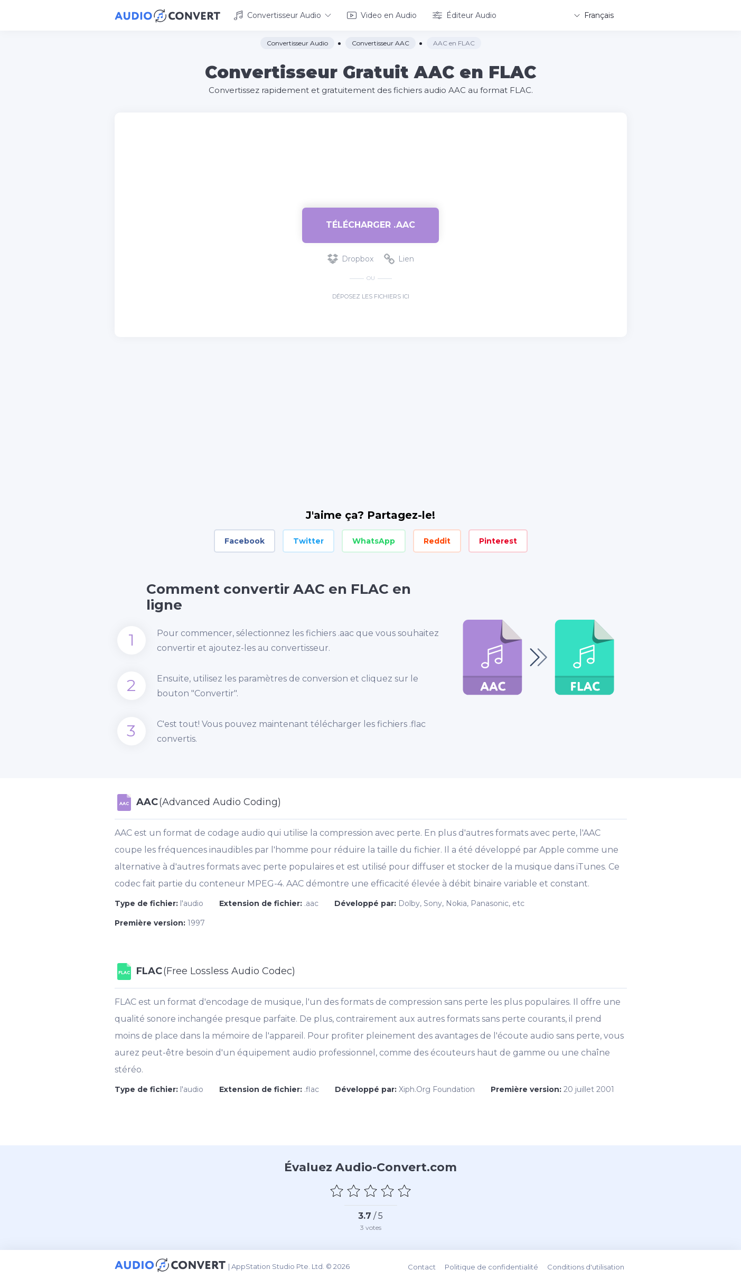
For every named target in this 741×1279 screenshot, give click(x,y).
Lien (399, 258)
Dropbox (350, 258)
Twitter (308, 540)
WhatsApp (373, 540)
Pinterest (498, 540)
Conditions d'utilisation (588, 1263)
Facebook (244, 540)
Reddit (437, 540)
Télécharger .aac (370, 224)
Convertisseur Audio (282, 15)
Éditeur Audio (464, 15)
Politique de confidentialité (495, 1263)
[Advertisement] (371, 146)
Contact (426, 1263)
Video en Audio (382, 15)
